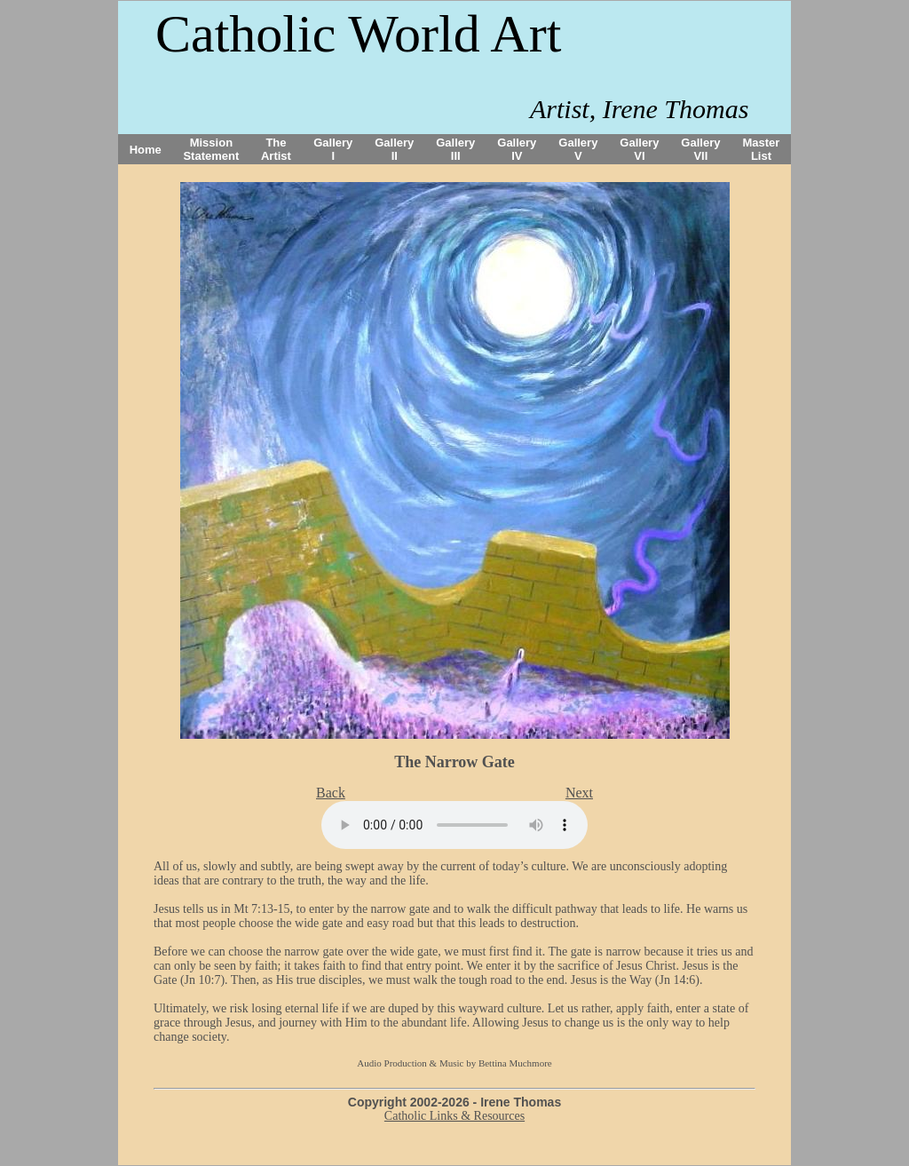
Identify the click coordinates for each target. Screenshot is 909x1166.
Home (146, 149)
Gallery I (332, 149)
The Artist (276, 149)
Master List (761, 149)
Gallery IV (516, 149)
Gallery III (455, 149)
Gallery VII (700, 149)
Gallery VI (639, 149)
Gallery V (577, 149)
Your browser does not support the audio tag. (454, 825)
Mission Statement (211, 149)
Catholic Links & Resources (454, 1115)
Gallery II (394, 149)
